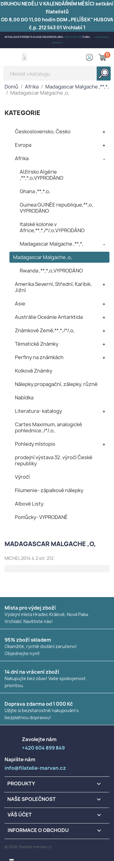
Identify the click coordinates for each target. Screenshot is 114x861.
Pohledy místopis (35, 444)
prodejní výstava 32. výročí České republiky (53, 460)
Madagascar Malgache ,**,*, (51, 243)
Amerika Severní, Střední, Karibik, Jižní (53, 287)
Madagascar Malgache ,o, (42, 257)
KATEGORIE (22, 113)
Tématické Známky (36, 343)
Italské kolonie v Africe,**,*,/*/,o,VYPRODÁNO (52, 227)
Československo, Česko (43, 131)
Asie (20, 303)
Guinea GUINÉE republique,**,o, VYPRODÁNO (56, 207)
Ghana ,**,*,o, (35, 191)
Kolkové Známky (33, 370)
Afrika (22, 158)
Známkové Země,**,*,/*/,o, (44, 330)
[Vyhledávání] (57, 74)
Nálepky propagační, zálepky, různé (56, 384)
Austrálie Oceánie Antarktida (49, 317)
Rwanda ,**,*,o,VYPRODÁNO (51, 270)
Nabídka (24, 397)
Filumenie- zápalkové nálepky (49, 490)
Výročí (22, 477)
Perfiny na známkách (39, 357)
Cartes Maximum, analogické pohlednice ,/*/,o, (48, 427)
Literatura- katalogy (38, 411)
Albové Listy (29, 503)
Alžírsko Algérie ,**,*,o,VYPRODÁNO (41, 174)
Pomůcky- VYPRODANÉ (41, 517)
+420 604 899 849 (73, 37)
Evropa (23, 145)
